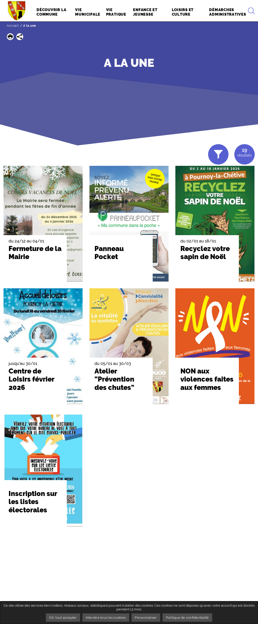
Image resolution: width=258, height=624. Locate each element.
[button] (10, 36)
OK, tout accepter (63, 617)
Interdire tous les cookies (106, 617)
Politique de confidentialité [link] (187, 617)
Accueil (12, 25)
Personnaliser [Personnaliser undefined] (146, 617)
